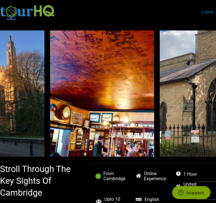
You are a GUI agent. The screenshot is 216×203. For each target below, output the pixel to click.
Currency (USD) (183, 12)
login (207, 12)
